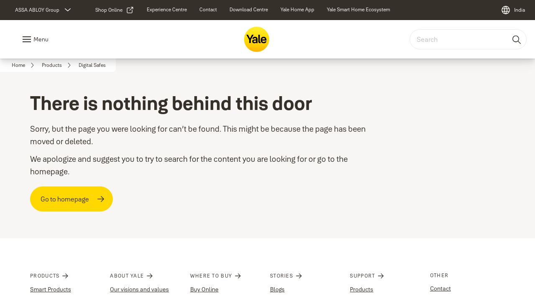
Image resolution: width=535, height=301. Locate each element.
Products (361, 289)
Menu (40, 39)
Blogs (277, 289)
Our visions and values (139, 289)
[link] (114, 10)
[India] (513, 10)
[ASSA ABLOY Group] (44, 10)
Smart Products (50, 289)
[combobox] (468, 39)
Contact (440, 288)
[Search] (517, 39)
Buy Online (204, 289)
